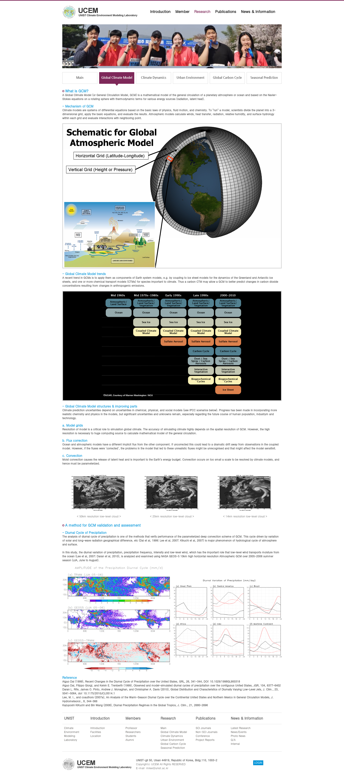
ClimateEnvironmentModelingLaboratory (71, 734)
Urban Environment (172, 740)
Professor (131, 728)
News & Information (258, 11)
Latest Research (241, 728)
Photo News (238, 736)
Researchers (133, 732)
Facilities (95, 732)
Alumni (129, 740)
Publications (225, 11)
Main (163, 728)
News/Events (239, 732)
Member (182, 11)
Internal (235, 743)
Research (202, 11)
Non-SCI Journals (206, 732)
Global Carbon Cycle (173, 743)
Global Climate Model (174, 732)
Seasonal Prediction (173, 747)
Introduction (160, 11)
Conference (203, 736)
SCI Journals (203, 728)
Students (130, 736)
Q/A (233, 740)
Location (95, 736)
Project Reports (205, 740)
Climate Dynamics (172, 736)
